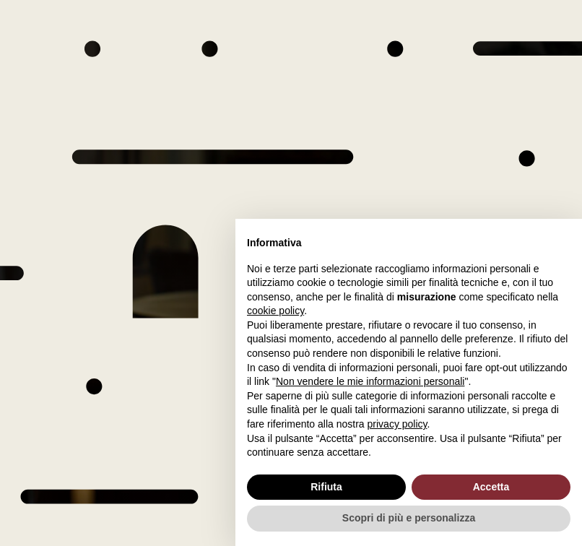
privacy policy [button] (397, 424)
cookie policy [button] (275, 310)
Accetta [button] (491, 487)
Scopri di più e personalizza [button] (408, 518)
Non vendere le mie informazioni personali (370, 381)
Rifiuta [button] (326, 487)
